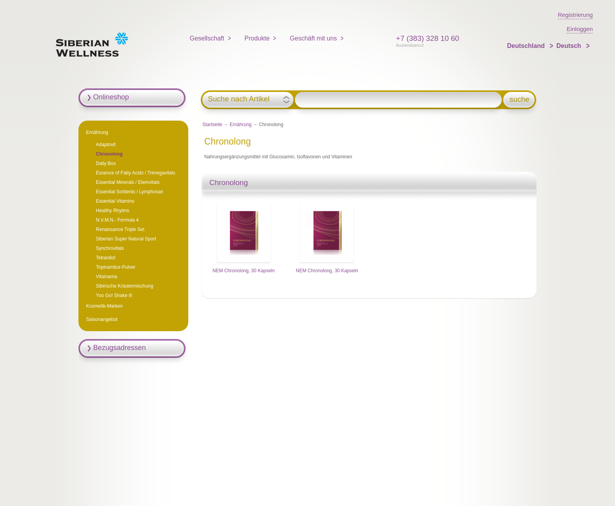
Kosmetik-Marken (104, 306)
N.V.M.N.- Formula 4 (117, 220)
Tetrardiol (105, 257)
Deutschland (526, 45)
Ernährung (240, 124)
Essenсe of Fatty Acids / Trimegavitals (135, 173)
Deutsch (569, 45)
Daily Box (106, 163)
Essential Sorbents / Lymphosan (130, 191)
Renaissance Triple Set (120, 229)
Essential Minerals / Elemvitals (128, 182)
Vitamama (106, 276)
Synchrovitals (110, 248)
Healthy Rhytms (112, 210)
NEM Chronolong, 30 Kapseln (244, 270)
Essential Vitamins (115, 201)
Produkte (256, 38)
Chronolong (109, 154)
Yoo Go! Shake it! (114, 295)
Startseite (212, 124)
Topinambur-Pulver (116, 267)
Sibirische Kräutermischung (124, 286)
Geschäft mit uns (313, 38)
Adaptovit (106, 144)
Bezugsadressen (119, 348)
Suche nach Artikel (238, 99)
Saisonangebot (102, 319)
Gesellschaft (207, 38)
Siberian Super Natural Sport (126, 239)
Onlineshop (111, 97)
